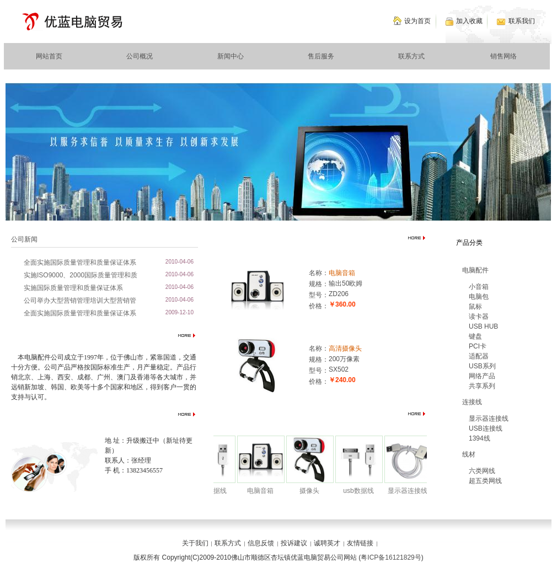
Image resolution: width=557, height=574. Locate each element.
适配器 (479, 356)
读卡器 (479, 316)
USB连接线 (485, 428)
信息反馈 (261, 543)
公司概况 (139, 56)
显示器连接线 (411, 491)
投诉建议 (294, 543)
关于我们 (195, 543)
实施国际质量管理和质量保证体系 (73, 288)
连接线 (472, 402)
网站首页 (49, 56)
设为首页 (417, 21)
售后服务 (321, 56)
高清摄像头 (345, 348)
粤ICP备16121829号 (391, 557)
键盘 (475, 336)
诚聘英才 (327, 543)
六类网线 (482, 471)
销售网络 (503, 56)
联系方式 (411, 56)
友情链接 (360, 543)
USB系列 (482, 366)
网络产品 (482, 376)
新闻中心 (230, 56)
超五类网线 (485, 481)
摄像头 (313, 491)
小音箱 (479, 287)
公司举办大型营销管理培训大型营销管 (80, 300)
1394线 (479, 438)
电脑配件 (475, 270)
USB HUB (483, 326)
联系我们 (521, 21)
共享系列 (482, 386)
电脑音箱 (342, 273)
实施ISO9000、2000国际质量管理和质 (80, 275)
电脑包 (479, 297)
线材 (468, 454)
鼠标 (475, 306)
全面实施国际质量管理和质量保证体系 (80, 262)
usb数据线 (214, 491)
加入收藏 (469, 21)
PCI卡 (477, 346)
